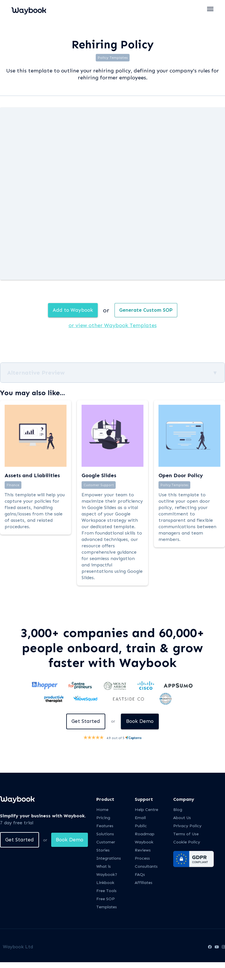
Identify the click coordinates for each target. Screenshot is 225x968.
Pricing (103, 818)
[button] (210, 9)
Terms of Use (186, 834)
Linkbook (105, 883)
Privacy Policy (187, 826)
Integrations (108, 859)
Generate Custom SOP (147, 310)
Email (140, 818)
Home (102, 810)
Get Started (85, 722)
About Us (182, 818)
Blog (177, 810)
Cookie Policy (186, 843)
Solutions (105, 834)
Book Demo (140, 722)
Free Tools (106, 891)
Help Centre (146, 810)
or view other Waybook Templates (113, 326)
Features (104, 826)
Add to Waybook (71, 310)
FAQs (140, 875)
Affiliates (143, 883)
